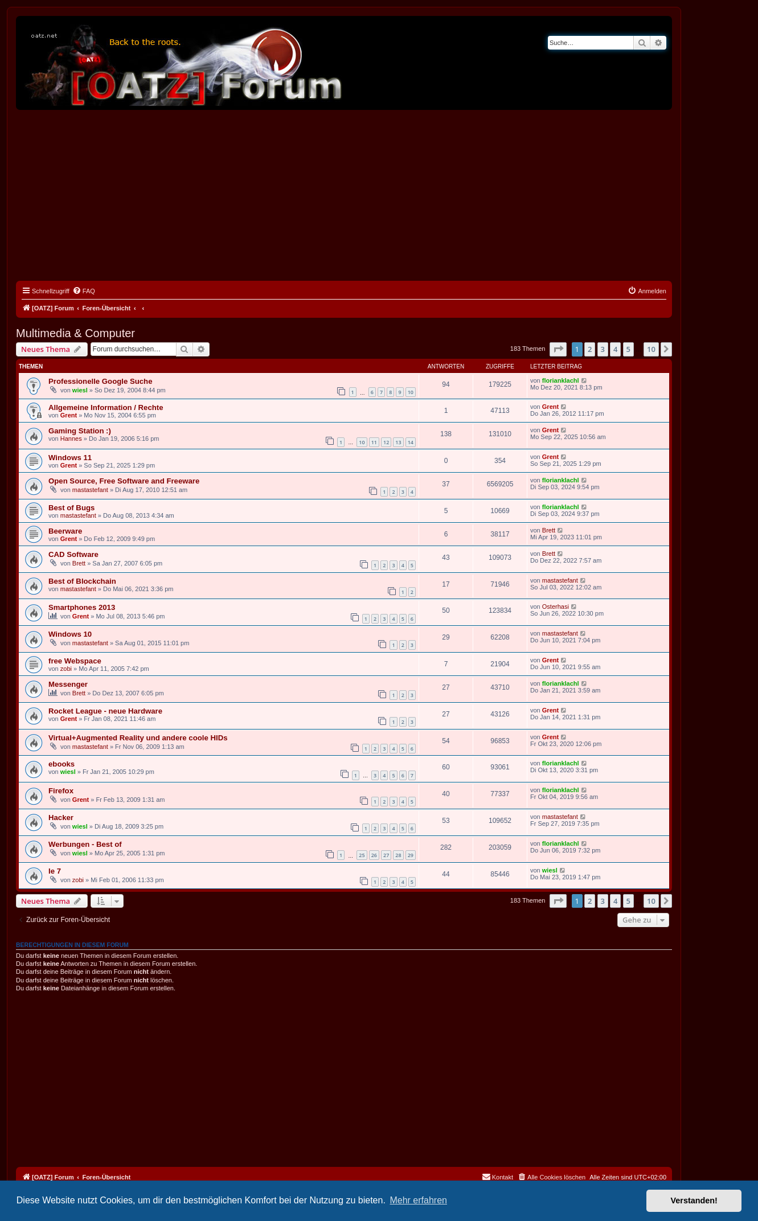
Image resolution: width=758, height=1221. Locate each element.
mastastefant (90, 489)
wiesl (80, 390)
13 (398, 442)
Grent (68, 415)
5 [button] (628, 349)
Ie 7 (54, 871)
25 (361, 855)
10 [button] (651, 349)
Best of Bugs (71, 507)
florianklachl (560, 380)
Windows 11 (70, 457)
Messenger (68, 684)
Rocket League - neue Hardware (105, 711)
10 (410, 392)
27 (386, 855)
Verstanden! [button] (694, 1200)
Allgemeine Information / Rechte (105, 407)
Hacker (60, 817)
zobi (66, 668)
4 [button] (615, 349)
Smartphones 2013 (81, 607)
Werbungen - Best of (85, 844)
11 (374, 442)
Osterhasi (555, 606)
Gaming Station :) (79, 431)
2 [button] (590, 349)
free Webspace (74, 661)
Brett (548, 530)
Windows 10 (70, 634)
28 (398, 855)
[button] (558, 349)
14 (410, 442)
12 (386, 442)
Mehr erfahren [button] (418, 1200)
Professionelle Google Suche (100, 381)
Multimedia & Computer (75, 333)
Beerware (65, 531)
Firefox (60, 790)
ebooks (61, 764)
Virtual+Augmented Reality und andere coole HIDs (138, 738)
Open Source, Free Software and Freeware (123, 481)
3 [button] (603, 349)
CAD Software (73, 554)
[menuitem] (83, 291)
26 (374, 855)
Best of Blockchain (82, 581)
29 (410, 855)
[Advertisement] (344, 195)
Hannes (71, 438)
